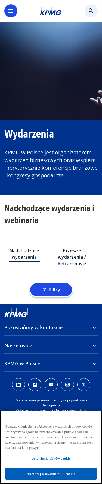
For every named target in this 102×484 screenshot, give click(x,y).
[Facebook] (34, 384)
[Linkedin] (18, 384)
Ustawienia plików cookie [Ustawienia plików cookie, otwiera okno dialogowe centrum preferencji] (51, 458)
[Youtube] (51, 384)
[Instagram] (67, 384)
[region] (51, 447)
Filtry (51, 290)
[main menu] (10, 10)
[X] (83, 384)
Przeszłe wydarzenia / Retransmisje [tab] (72, 257)
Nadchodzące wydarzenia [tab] (24, 253)
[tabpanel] (51, 279)
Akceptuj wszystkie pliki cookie (51, 474)
